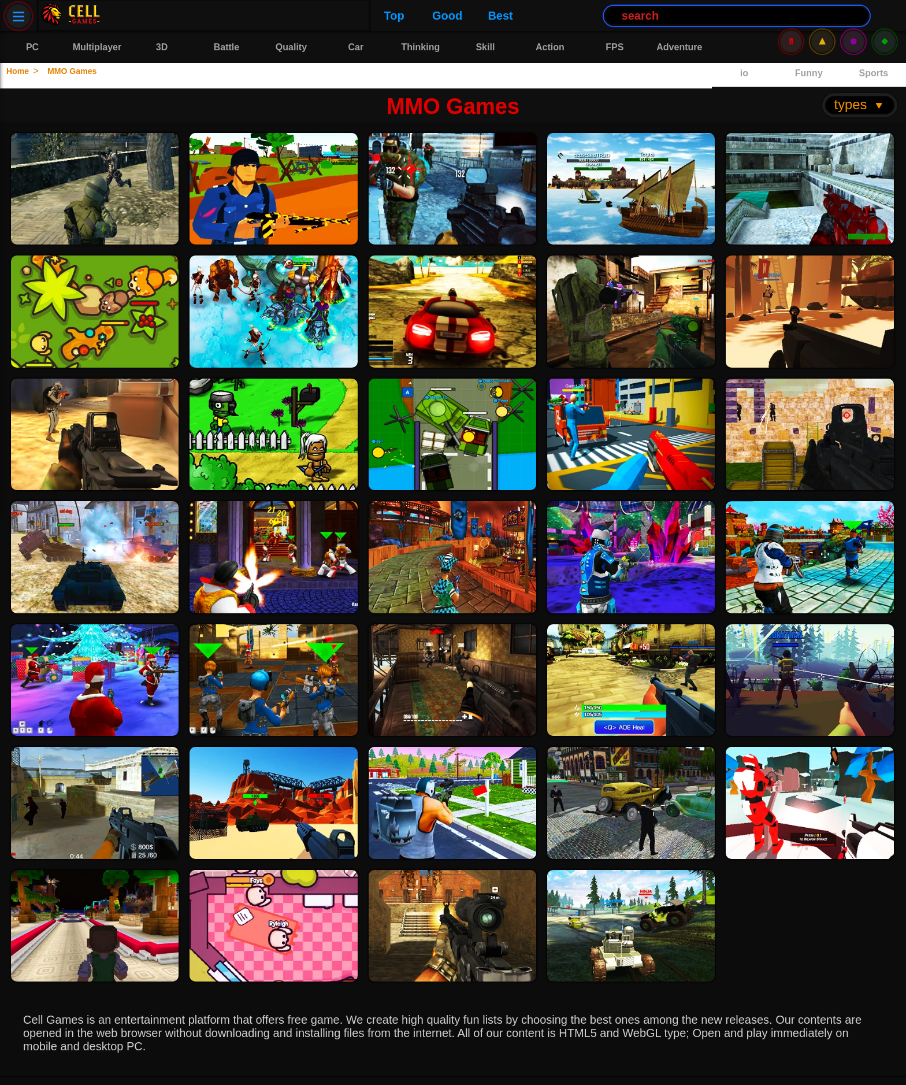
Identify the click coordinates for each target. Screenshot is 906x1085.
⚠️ (822, 15)
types (859, 79)
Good (187, 15)
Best (239, 15)
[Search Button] (476, 16)
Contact (126, 1068)
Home (21, 71)
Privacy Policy (54, 1068)
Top (133, 15)
